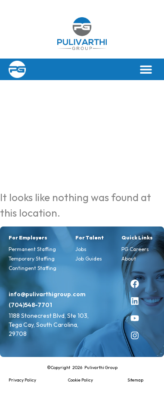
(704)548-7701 (30, 305)
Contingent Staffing (32, 268)
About (128, 258)
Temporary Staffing (32, 258)
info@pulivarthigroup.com (47, 294)
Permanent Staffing (32, 249)
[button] (145, 69)
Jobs (81, 249)
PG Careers (135, 249)
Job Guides (88, 258)
